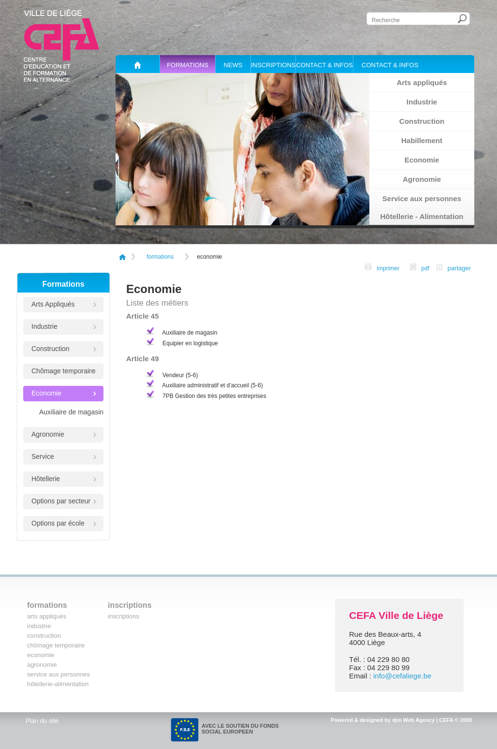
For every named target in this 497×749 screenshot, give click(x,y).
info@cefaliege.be (402, 676)
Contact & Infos (324, 65)
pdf (419, 268)
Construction (421, 121)
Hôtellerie (45, 479)
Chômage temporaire (63, 371)
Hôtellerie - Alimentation (422, 216)
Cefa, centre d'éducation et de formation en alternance (59, 43)
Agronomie (422, 179)
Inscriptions (273, 65)
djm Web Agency (413, 720)
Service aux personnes (421, 198)
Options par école (58, 523)
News (233, 65)
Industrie (422, 102)
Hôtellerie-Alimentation (57, 684)
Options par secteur (60, 501)
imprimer (382, 268)
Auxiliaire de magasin (71, 412)
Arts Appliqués (53, 304)
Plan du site (42, 720)
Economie (422, 160)
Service (42, 456)
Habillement (421, 140)
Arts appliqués (421, 82)
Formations (187, 65)
